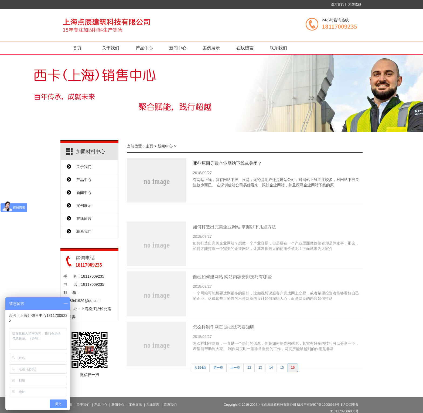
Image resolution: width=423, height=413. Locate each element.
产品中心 (144, 48)
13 (260, 368)
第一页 (218, 368)
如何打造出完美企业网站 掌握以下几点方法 (234, 237)
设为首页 (337, 4)
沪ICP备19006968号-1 (326, 409)
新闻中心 (177, 48)
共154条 (200, 368)
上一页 (235, 368)
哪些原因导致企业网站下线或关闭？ (227, 163)
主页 (149, 146)
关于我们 (110, 48)
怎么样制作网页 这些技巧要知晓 (223, 337)
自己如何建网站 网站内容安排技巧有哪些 (232, 288)
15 (282, 368)
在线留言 (245, 48)
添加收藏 (354, 4)
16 (293, 368)
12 (249, 368)
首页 (77, 48)
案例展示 (211, 48)
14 (271, 368)
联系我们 (278, 48)
